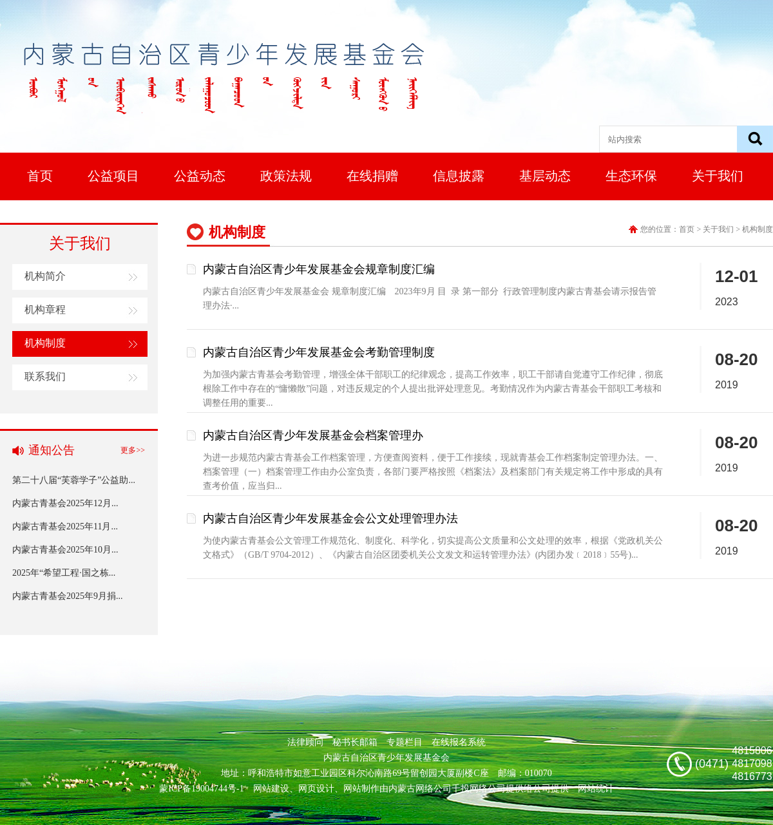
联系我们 (45, 376)
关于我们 (717, 176)
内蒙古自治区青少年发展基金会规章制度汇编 (319, 269)
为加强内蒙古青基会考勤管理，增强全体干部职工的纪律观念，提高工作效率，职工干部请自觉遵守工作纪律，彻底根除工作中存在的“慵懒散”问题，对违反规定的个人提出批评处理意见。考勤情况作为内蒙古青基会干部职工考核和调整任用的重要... (433, 389)
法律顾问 (305, 742)
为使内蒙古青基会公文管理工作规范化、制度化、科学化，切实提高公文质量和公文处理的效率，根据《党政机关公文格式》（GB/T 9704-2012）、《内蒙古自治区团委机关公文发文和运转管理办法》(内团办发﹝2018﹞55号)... (433, 548)
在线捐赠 (372, 176)
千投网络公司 (479, 788)
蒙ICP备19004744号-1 (201, 788)
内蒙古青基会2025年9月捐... (67, 596)
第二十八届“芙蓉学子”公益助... (73, 480)
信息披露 (458, 176)
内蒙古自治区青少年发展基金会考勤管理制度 (319, 352)
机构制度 (45, 342)
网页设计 (316, 788)
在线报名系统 (459, 742)
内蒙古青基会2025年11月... (65, 526)
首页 (40, 176)
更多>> (132, 450)
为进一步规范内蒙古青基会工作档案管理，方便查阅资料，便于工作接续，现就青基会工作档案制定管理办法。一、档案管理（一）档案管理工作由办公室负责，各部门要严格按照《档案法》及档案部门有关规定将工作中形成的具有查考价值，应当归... (433, 472)
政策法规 (286, 176)
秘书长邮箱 (354, 742)
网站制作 (361, 788)
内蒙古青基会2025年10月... (65, 550)
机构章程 (45, 309)
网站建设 (271, 788)
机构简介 (45, 275)
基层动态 (545, 176)
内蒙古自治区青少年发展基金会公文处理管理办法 (330, 518)
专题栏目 (404, 742)
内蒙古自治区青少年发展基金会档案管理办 (313, 435)
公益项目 (113, 176)
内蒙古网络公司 (420, 788)
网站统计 (596, 788)
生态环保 (631, 176)
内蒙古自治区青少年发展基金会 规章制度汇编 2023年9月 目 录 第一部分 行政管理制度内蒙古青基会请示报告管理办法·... (429, 298)
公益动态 (199, 176)
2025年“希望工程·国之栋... (63, 573)
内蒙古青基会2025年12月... (65, 503)
